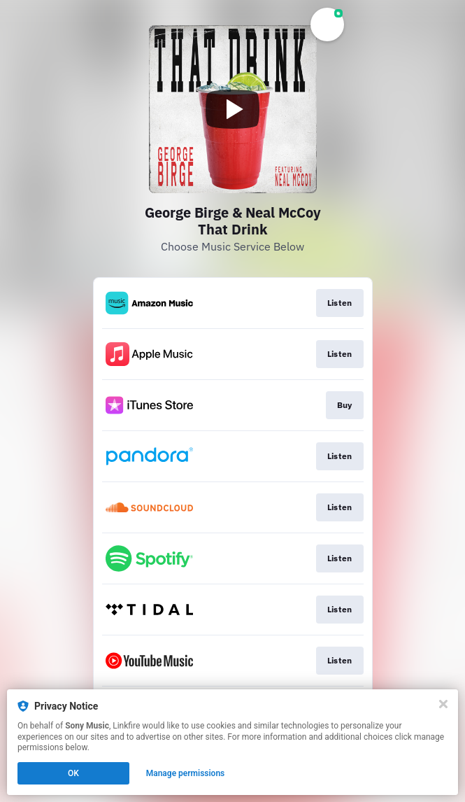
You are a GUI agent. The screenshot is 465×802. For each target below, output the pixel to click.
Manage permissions (185, 773)
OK (73, 773)
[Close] (443, 704)
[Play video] (232, 109)
